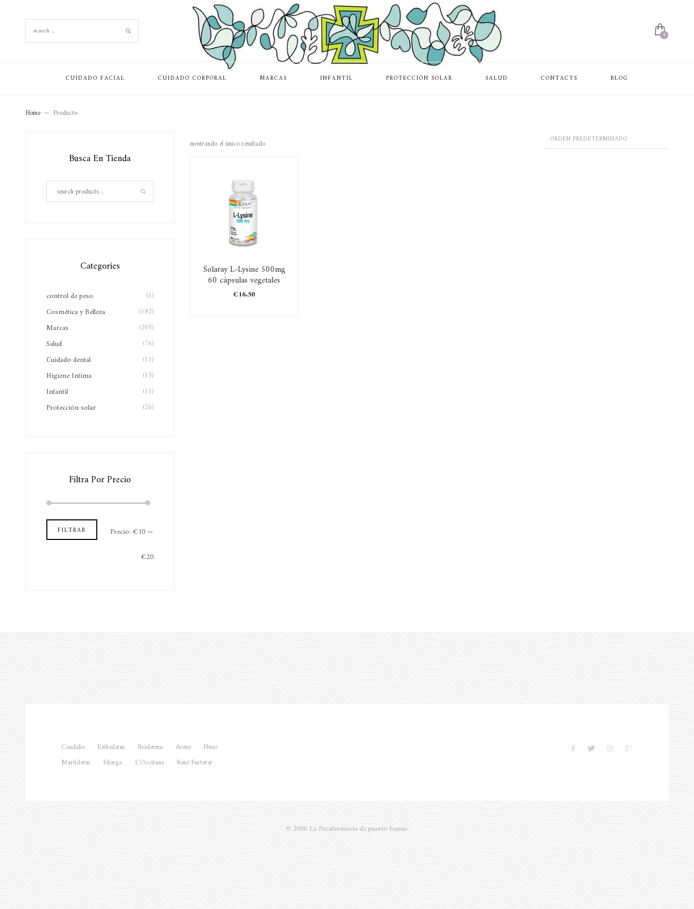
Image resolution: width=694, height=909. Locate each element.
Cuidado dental (68, 360)
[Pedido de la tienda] (607, 140)
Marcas (57, 328)
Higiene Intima (69, 376)
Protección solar (71, 407)
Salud (54, 344)
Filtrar (72, 530)
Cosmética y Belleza (75, 312)
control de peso (69, 296)
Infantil (57, 392)
